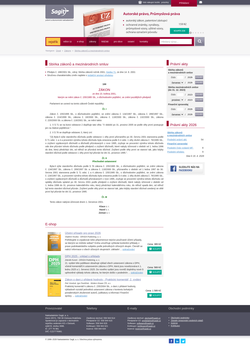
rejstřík (53, 42)
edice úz (67, 41)
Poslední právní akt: (177, 139)
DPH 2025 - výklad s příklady (82, 256)
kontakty (144, 41)
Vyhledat (199, 41)
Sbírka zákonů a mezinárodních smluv (92, 50)
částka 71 (111, 72)
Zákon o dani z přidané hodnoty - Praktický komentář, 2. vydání (103, 279)
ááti (104, 41)
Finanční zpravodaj (177, 143)
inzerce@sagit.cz (143, 329)
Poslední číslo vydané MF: (180, 148)
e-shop (80, 41)
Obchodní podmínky (180, 318)
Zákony (67, 50)
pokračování (129, 249)
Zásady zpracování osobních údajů (187, 320)
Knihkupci (175, 326)
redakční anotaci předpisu (100, 75)
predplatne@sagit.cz (151, 320)
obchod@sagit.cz (153, 318)
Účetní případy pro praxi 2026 (83, 233)
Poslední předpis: (175, 152)
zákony (92, 41)
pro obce (118, 41)
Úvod (58, 50)
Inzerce (174, 323)
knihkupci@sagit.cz (146, 326)
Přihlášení (184, 3)
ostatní (131, 41)
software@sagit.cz (145, 323)
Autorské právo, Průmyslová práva (134, 9)
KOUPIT (157, 249)
